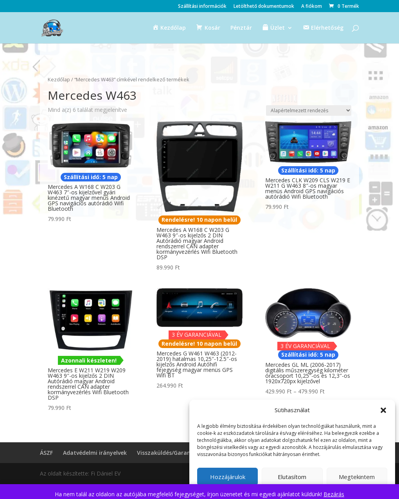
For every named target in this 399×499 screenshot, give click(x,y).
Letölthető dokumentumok (264, 6)
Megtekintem (357, 477)
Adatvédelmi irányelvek (95, 452)
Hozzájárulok (227, 477)
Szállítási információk (202, 6)
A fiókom (311, 6)
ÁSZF (46, 452)
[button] (383, 410)
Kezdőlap (59, 79)
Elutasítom (292, 477)
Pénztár (241, 28)
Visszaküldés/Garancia (167, 452)
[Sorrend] (308, 110)
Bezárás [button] (334, 494)
